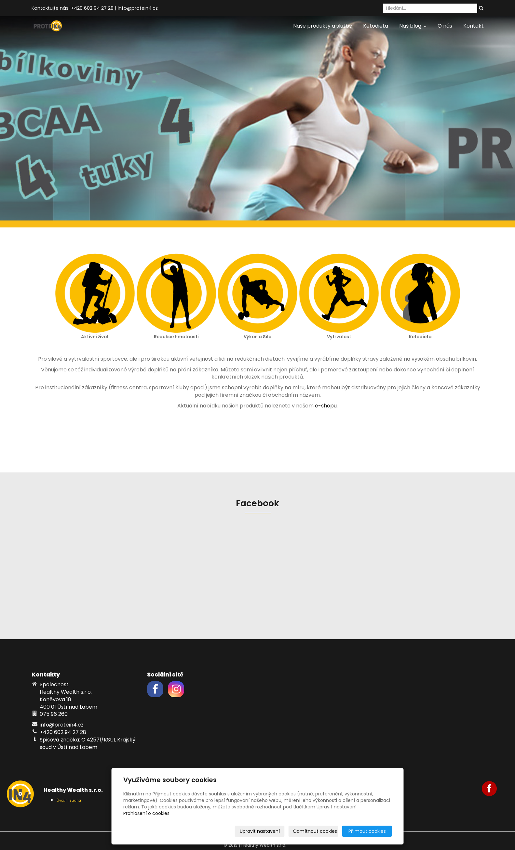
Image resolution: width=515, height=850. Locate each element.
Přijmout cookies (367, 831)
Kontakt (473, 26)
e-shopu (326, 405)
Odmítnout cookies (315, 831)
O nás (445, 26)
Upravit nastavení (260, 831)
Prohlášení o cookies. (146, 813)
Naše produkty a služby (322, 26)
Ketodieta (375, 26)
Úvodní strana (69, 800)
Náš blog (413, 26)
